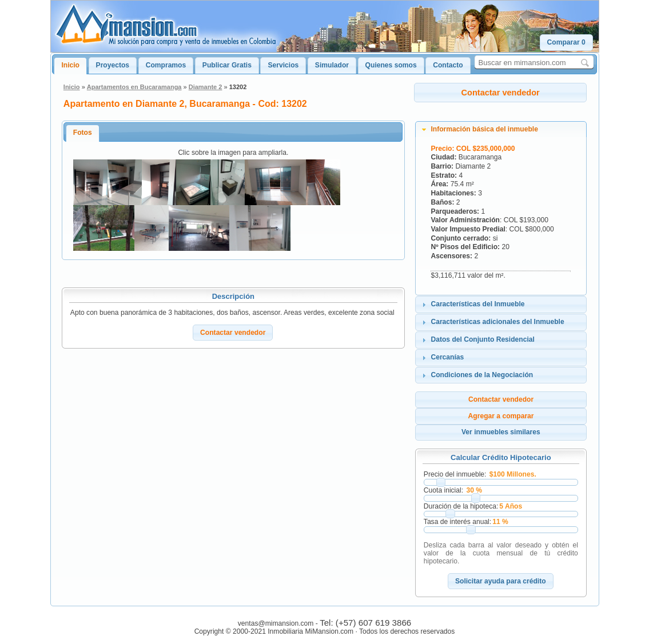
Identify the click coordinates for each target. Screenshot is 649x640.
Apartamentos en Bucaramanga (134, 86)
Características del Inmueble (477, 304)
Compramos (166, 65)
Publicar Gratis (227, 65)
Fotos (82, 133)
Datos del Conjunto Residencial (482, 339)
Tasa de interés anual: (457, 522)
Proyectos (112, 65)
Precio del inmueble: (455, 474)
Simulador (332, 65)
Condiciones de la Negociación (482, 375)
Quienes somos (391, 65)
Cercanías (447, 357)
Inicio (70, 65)
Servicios (283, 65)
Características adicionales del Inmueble (497, 322)
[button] (566, 42)
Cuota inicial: (443, 490)
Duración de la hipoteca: (461, 506)
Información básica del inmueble (484, 129)
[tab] (501, 129)
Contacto (448, 65)
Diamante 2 (205, 86)
